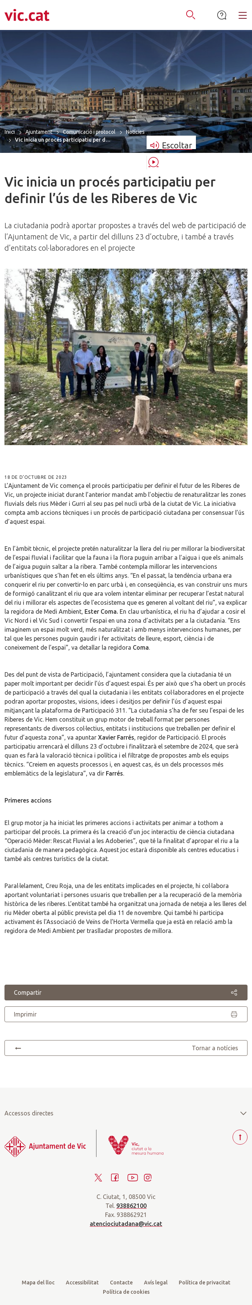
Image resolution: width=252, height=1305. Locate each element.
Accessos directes (126, 1113)
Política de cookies (126, 1292)
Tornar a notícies (126, 1047)
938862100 (131, 1205)
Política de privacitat (204, 1283)
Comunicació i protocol (89, 132)
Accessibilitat (82, 1283)
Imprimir (126, 1014)
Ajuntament (38, 132)
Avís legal (156, 1283)
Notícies (135, 132)
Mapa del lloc (38, 1283)
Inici (9, 132)
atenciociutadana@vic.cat (126, 1223)
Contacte (121, 1283)
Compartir (126, 992)
